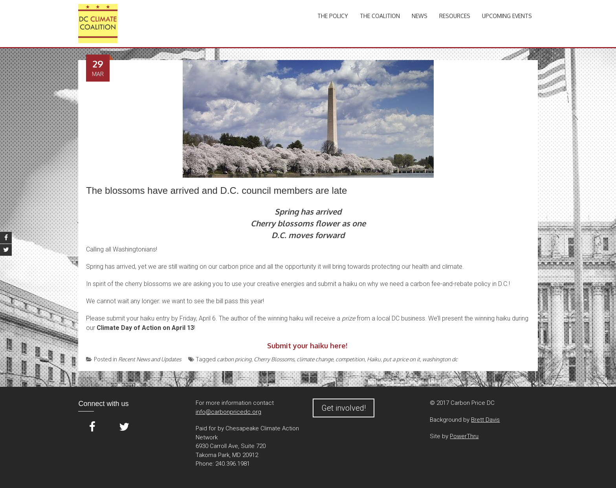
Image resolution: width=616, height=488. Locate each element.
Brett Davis (485, 419)
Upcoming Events (507, 16)
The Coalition (380, 16)
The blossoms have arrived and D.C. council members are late (216, 190)
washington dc (440, 359)
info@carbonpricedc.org (228, 411)
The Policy (332, 16)
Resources (454, 16)
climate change (315, 359)
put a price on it (401, 359)
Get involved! (343, 408)
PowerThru (464, 436)
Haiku (374, 359)
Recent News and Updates (149, 359)
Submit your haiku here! (307, 345)
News (419, 16)
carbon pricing (234, 359)
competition (350, 359)
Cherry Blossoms (274, 359)
